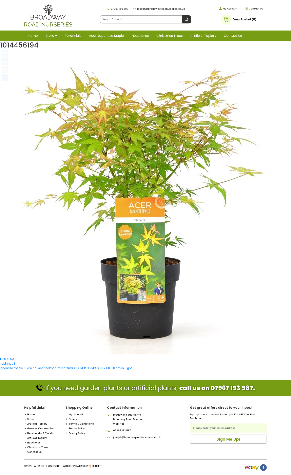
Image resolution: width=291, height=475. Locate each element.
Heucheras (140, 35)
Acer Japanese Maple (106, 35)
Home (33, 35)
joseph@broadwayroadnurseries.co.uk (161, 9)
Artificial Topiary (37, 423)
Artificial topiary (203, 35)
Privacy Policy (77, 433)
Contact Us (256, 8)
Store (49, 35)
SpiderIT (97, 466)
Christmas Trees (169, 35)
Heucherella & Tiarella (40, 433)
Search (186, 19)
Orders (73, 419)
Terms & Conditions (81, 423)
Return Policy (77, 428)
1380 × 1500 (8, 359)
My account (76, 414)
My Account (230, 8)
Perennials (73, 35)
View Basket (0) (244, 19)
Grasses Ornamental (40, 428)
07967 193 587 (119, 9)
